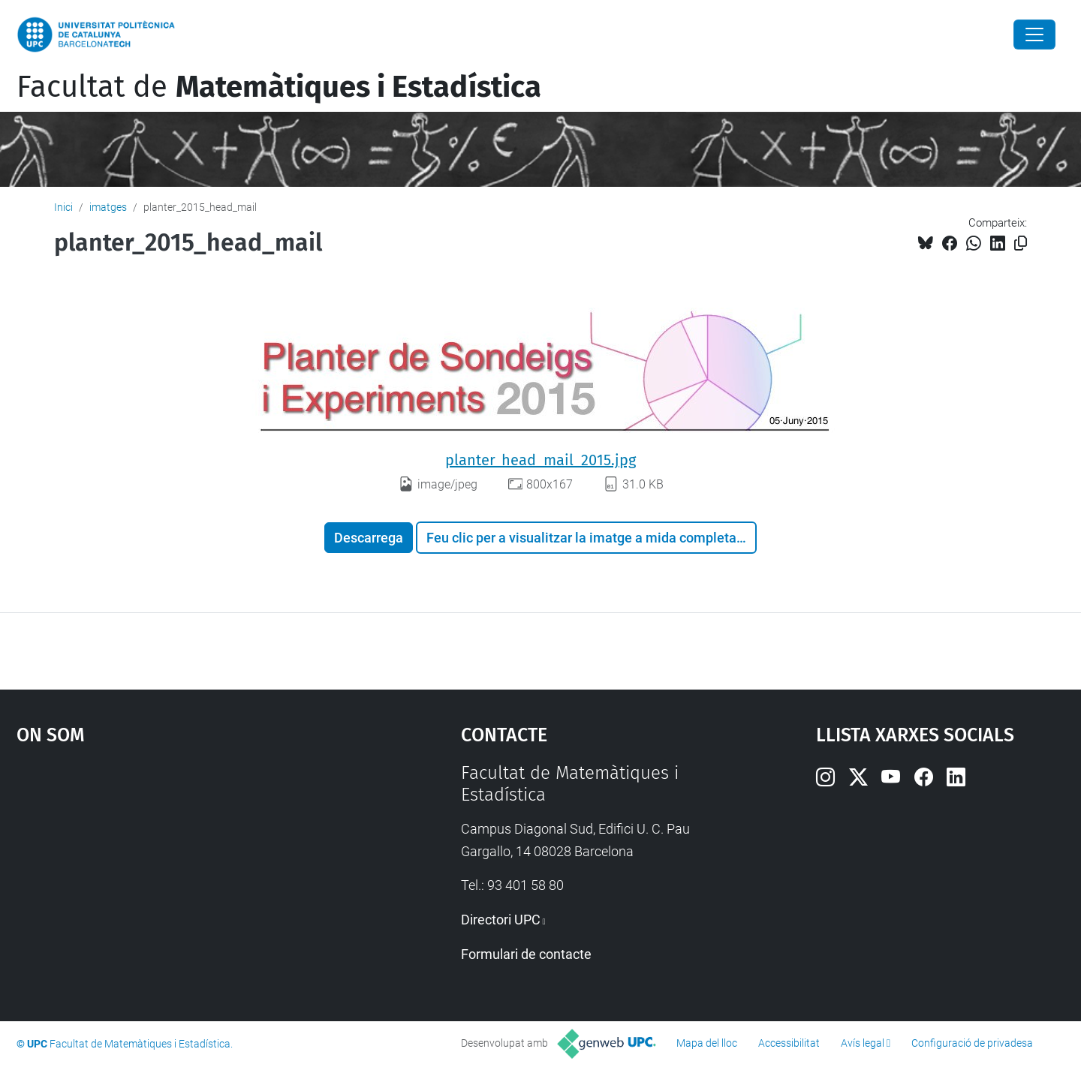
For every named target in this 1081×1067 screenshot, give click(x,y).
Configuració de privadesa (972, 1043)
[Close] (1034, 35)
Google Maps (185, 874)
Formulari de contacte (526, 954)
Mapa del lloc (706, 1043)
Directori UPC (500, 919)
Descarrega (368, 538)
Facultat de (279, 87)
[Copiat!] (1020, 243)
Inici (63, 207)
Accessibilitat (789, 1043)
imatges (108, 207)
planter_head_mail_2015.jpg (540, 460)
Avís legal (862, 1043)
